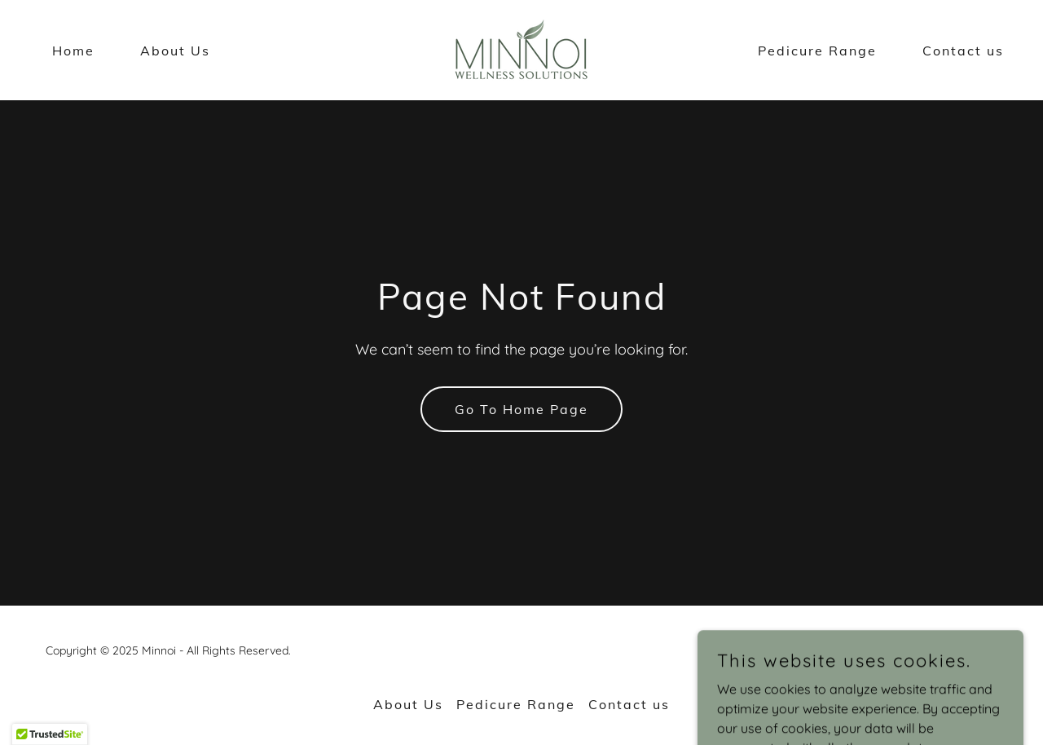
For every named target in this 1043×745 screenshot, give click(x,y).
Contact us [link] (963, 50)
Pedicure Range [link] (817, 50)
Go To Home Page (521, 409)
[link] (521, 49)
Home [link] (73, 50)
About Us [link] (175, 50)
